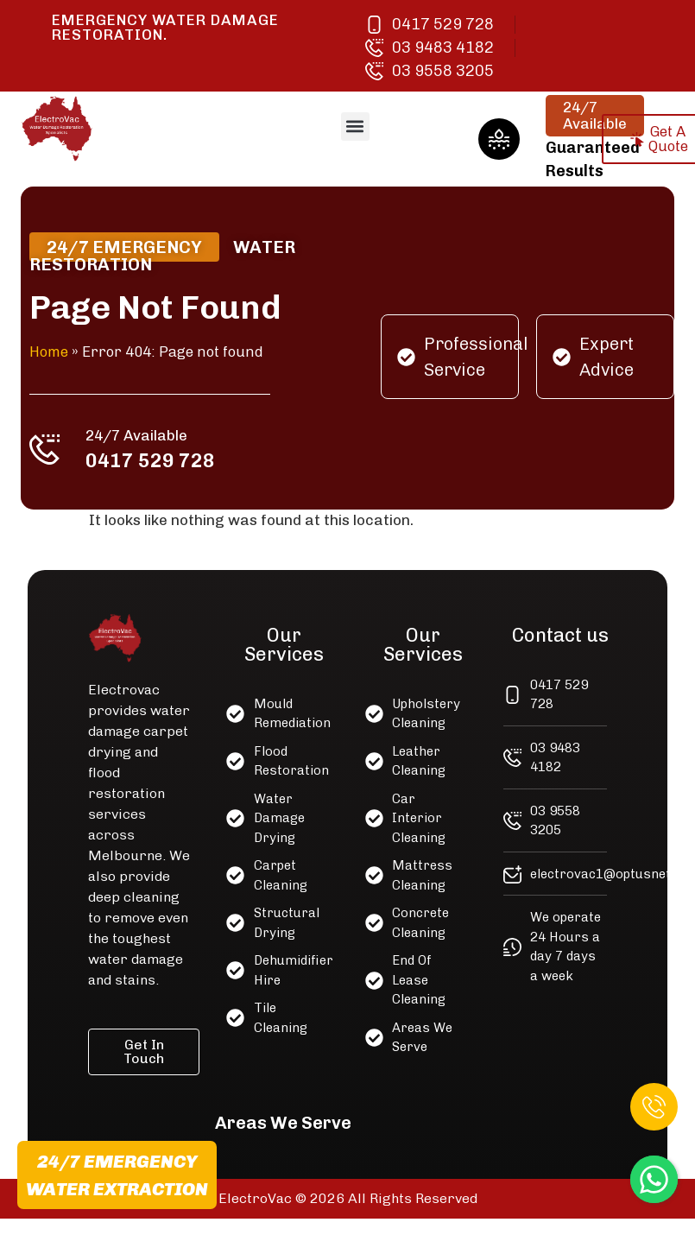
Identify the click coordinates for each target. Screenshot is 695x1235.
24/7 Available (140, 433)
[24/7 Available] (49, 448)
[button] (355, 126)
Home (54, 351)
